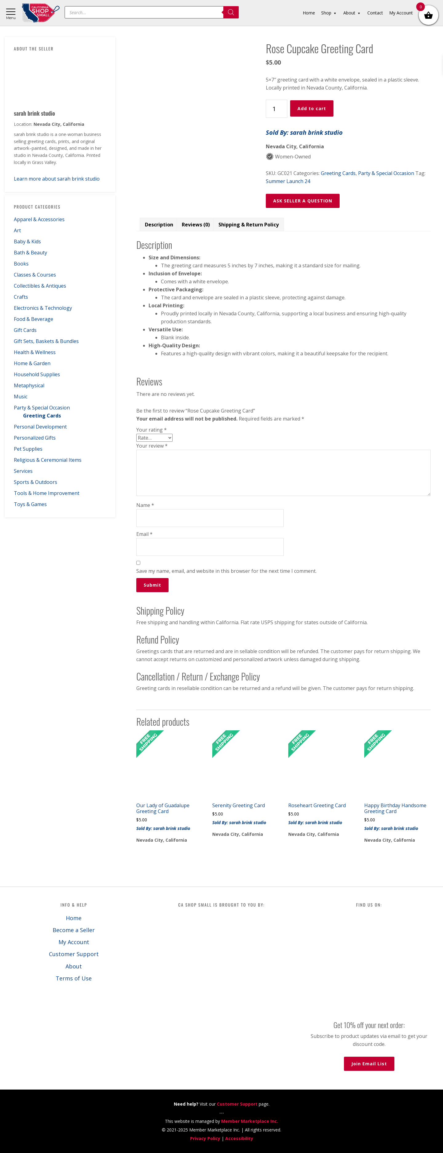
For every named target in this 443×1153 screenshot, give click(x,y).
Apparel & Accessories (39, 219)
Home (74, 918)
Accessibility (239, 1138)
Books (21, 263)
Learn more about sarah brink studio (57, 178)
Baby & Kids (27, 241)
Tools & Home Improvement (46, 493)
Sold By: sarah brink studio (304, 132)
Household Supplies (37, 374)
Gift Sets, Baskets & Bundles (46, 341)
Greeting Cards (42, 415)
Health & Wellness (35, 352)
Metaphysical (29, 385)
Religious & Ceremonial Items (48, 460)
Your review (152, 445)
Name (145, 505)
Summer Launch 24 (288, 181)
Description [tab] (159, 224)
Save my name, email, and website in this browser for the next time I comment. (226, 571)
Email (144, 534)
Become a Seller (74, 930)
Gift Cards (25, 330)
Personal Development (40, 426)
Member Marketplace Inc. (249, 1121)
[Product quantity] (276, 109)
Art (17, 230)
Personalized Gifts (35, 437)
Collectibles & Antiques (40, 285)
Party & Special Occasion (42, 407)
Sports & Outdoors (35, 482)
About (74, 966)
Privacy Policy (205, 1138)
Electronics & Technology (43, 308)
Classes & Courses (35, 274)
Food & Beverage (33, 319)
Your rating (151, 429)
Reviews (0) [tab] (196, 224)
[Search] (231, 12)
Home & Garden (32, 363)
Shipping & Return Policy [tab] (248, 224)
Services (23, 471)
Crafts (21, 296)
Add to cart (311, 108)
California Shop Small (41, 13)
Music (20, 396)
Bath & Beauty (30, 252)
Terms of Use (74, 978)
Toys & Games (30, 504)
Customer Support (74, 954)
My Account (73, 942)
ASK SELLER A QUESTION (302, 201)
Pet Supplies (28, 448)
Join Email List (369, 1064)
